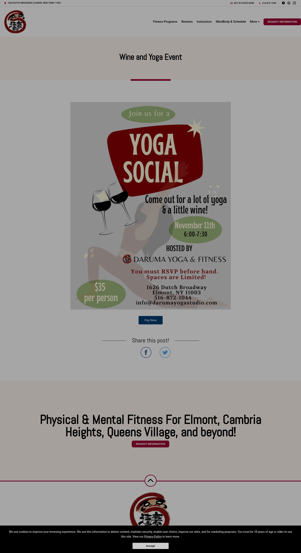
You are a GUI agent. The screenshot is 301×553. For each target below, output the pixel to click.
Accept (150, 545)
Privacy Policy (153, 536)
